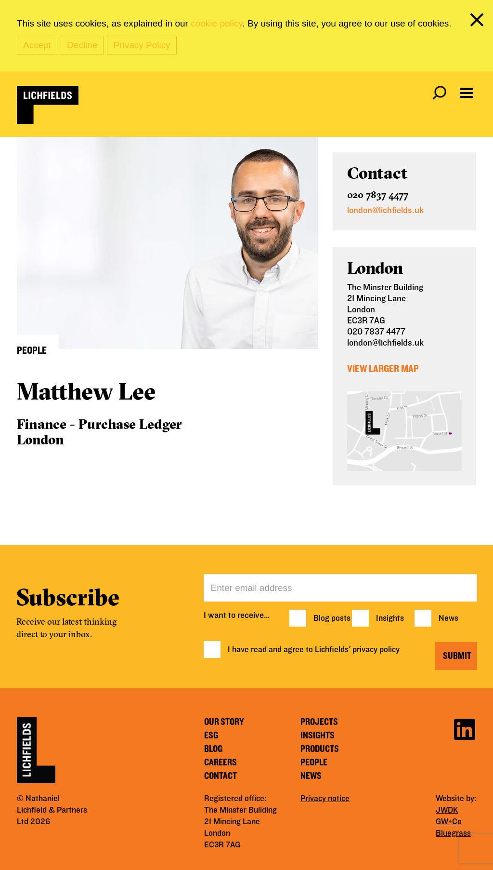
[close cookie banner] (478, 21)
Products (319, 749)
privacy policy (376, 649)
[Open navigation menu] (466, 93)
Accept (37, 45)
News (448, 618)
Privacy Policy (141, 45)
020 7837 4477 (377, 194)
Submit (457, 656)
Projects (319, 722)
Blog (213, 749)
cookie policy (216, 23)
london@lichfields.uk (385, 210)
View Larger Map (383, 368)
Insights (390, 618)
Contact (220, 776)
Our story (224, 722)
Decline (82, 45)
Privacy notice (325, 798)
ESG (211, 735)
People (313, 762)
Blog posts (331, 618)
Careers (220, 762)
